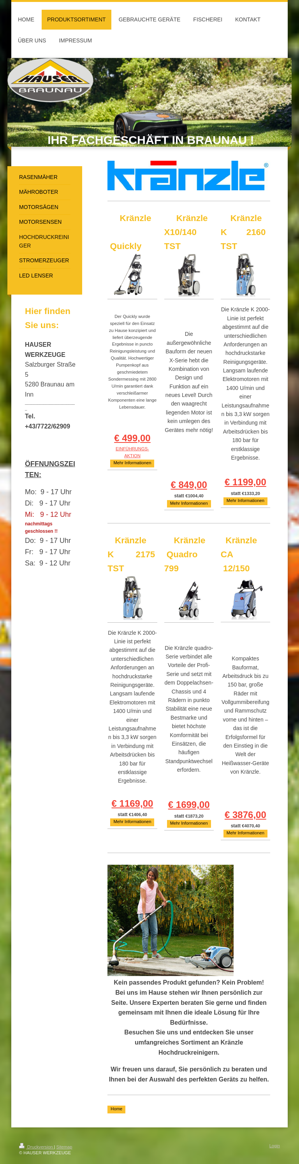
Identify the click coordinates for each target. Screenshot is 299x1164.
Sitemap (64, 1147)
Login (274, 1145)
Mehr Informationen (132, 462)
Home (116, 1108)
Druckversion (36, 1147)
